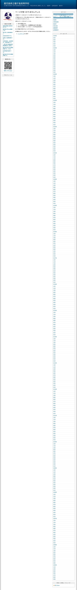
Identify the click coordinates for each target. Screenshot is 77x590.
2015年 (55, 310)
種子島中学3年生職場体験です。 (8, 54)
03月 (54, 42)
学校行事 (55, 26)
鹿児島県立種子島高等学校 (16, 3)
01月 (54, 46)
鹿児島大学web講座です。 (7, 29)
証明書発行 (56, 30)
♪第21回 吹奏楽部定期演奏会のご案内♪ (8, 45)
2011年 (55, 415)
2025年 (55, 48)
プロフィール (8, 75)
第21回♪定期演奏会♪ (8, 33)
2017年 (55, 258)
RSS (56, 585)
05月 (54, 38)
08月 (54, 58)
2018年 (55, 231)
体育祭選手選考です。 (7, 51)
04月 (54, 40)
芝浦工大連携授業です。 (7, 38)
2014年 (55, 336)
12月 (54, 50)
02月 (54, 44)
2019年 (55, 205)
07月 (54, 60)
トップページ (21, 33)
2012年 (55, 389)
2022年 (55, 126)
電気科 (54, 24)
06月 (54, 62)
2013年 (55, 363)
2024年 (55, 74)
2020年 (55, 179)
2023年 (55, 100)
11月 (54, 52)
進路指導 (55, 28)
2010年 (55, 441)
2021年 (55, 153)
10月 (54, 54)
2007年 (55, 518)
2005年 (55, 565)
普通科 (54, 20)
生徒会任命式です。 (7, 35)
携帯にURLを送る (8, 70)
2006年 (55, 545)
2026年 (55, 35)
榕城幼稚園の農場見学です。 (7, 26)
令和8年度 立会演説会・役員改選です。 (8, 41)
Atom (58, 585)
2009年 (55, 468)
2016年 (55, 284)
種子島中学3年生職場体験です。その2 (8, 48)
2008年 (55, 492)
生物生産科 (56, 22)
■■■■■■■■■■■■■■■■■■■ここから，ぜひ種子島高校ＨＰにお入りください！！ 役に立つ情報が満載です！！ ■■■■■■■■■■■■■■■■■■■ (63, 16)
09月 (54, 56)
